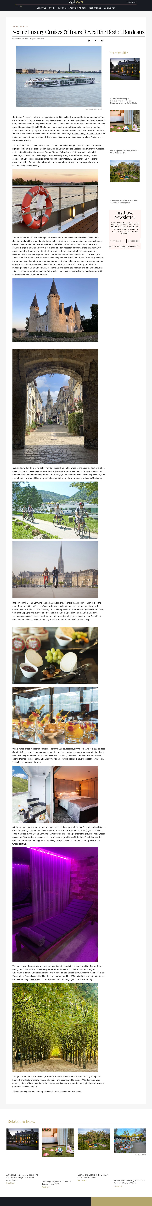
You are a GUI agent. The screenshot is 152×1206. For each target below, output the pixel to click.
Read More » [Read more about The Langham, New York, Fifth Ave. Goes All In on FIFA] (46, 1187)
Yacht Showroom (77, 8)
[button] (89, 40)
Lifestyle (41, 8)
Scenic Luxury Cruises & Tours (86, 134)
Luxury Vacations (20, 26)
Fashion (62, 8)
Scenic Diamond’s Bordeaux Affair (60, 152)
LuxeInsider (109, 8)
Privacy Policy (128, 248)
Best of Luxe (95, 8)
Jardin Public (54, 969)
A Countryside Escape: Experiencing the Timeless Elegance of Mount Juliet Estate (123, 100)
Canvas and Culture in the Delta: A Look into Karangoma (124, 201)
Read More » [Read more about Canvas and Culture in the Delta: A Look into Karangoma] (82, 1180)
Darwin (34, 979)
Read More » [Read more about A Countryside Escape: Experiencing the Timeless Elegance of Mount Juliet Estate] (10, 1183)
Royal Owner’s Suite (79, 749)
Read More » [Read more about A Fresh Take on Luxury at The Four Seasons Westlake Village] (118, 1186)
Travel (52, 8)
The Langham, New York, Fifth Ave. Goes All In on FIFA (124, 151)
